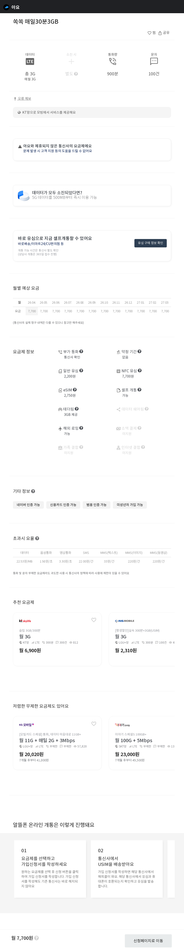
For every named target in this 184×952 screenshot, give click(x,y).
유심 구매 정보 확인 (150, 244)
